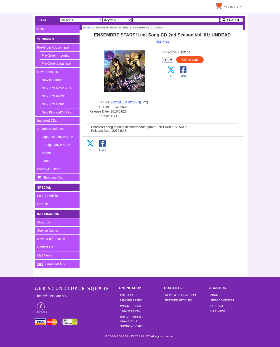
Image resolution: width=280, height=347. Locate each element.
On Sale (43, 204)
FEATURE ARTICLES (178, 300)
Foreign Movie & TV (56, 145)
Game (46, 161)
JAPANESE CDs (130, 311)
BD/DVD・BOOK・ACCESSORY (132, 319)
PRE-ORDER (128, 295)
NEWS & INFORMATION (180, 295)
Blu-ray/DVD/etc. (49, 169)
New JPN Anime (53, 96)
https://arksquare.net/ (52, 296)
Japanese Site (55, 263)
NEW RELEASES (131, 300)
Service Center (48, 230)
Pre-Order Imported (55, 55)
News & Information (51, 239)
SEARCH (233, 20)
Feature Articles (48, 196)
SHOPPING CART (131, 326)
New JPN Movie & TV (57, 88)
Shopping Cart (53, 177)
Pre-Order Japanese (56, 63)
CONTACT (216, 306)
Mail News (44, 255)
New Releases (47, 72)
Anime (46, 153)
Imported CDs (47, 120)
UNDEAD (162, 42)
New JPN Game (53, 104)
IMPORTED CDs (130, 306)
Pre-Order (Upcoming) (53, 47)
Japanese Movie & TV (57, 137)
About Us (44, 222)
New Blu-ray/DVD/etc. (57, 112)
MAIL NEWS (218, 311)
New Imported (52, 80)
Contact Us (45, 247)
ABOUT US (217, 295)
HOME (77, 5)
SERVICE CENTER (222, 300)
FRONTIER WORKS (125, 102)
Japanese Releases (51, 129)
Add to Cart (190, 60)
